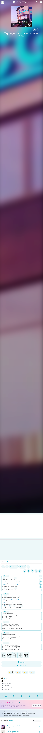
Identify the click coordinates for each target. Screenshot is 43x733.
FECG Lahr (21, 36)
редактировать (9, 713)
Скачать (21, 662)
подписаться (37, 706)
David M (4, 678)
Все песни (37, 721)
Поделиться (21, 665)
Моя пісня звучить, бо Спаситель (16, 725)
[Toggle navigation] (41, 2)
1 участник (7, 681)
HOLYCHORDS (6, 702)
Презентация (11, 562)
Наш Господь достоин (13, 731)
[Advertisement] (21, 526)
